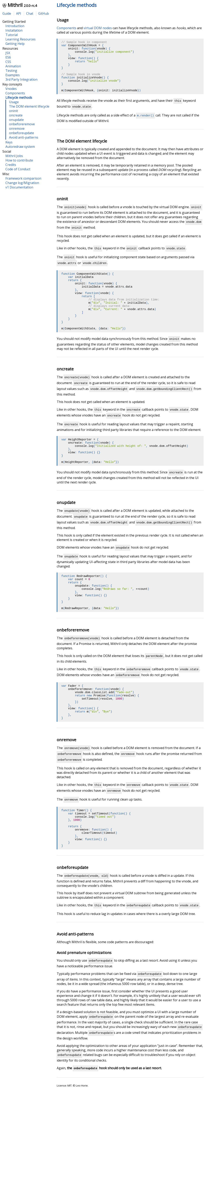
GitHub (43, 13)
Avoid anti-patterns (23, 137)
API (18, 13)
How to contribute (19, 160)
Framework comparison (23, 178)
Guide (6, 13)
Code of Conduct (17, 169)
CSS (8, 62)
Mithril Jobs (14, 156)
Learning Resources (20, 39)
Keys (8, 142)
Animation (13, 66)
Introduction (14, 26)
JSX (7, 53)
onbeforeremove (22, 124)
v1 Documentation (19, 187)
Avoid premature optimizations (84, 1019)
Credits (10, 164)
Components (15, 93)
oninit (13, 111)
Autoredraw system (20, 146)
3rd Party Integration (21, 79)
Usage (14, 102)
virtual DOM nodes (97, 28)
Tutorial (11, 35)
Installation (14, 30)
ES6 (8, 57)
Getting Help (15, 43)
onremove (17, 128)
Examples (12, 75)
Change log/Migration (22, 183)
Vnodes (11, 88)
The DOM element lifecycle (29, 106)
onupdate (16, 119)
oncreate (16, 115)
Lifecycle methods (77, 5)
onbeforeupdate (21, 133)
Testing (11, 70)
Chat (29, 13)
